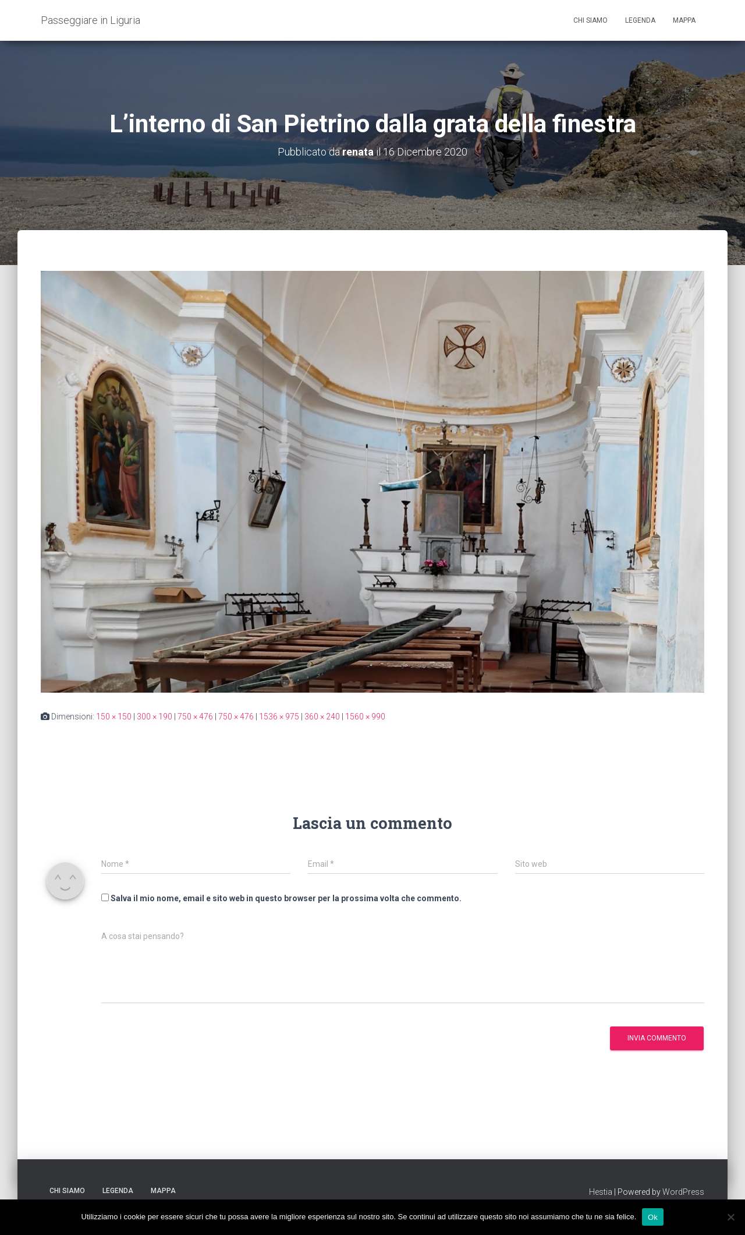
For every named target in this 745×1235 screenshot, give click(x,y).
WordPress (683, 1192)
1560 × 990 (365, 716)
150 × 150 (114, 716)
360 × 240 (322, 716)
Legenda (640, 20)
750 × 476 (195, 716)
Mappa (684, 20)
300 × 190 (154, 716)
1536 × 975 (279, 716)
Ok (653, 1216)
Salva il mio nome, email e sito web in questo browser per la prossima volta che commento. (286, 898)
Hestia (600, 1192)
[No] (730, 1217)
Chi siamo (590, 20)
